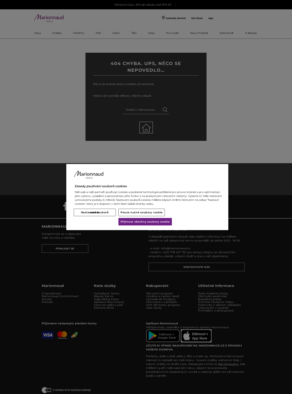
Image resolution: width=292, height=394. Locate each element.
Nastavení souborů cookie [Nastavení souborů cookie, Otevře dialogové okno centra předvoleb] (95, 212)
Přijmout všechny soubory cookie (145, 221)
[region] (147, 197)
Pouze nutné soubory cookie (141, 212)
